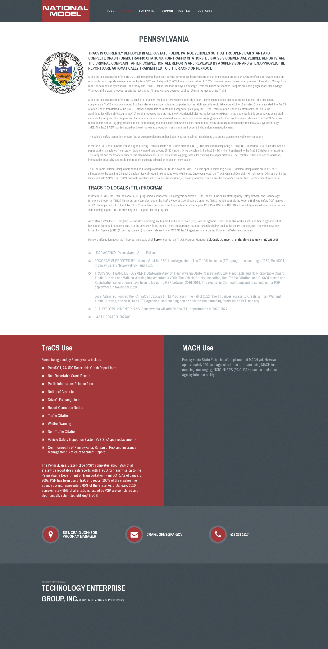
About (126, 11)
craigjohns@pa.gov (164, 534)
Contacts (205, 11)
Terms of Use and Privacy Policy (106, 600)
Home (110, 11)
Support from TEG (175, 11)
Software (146, 11)
